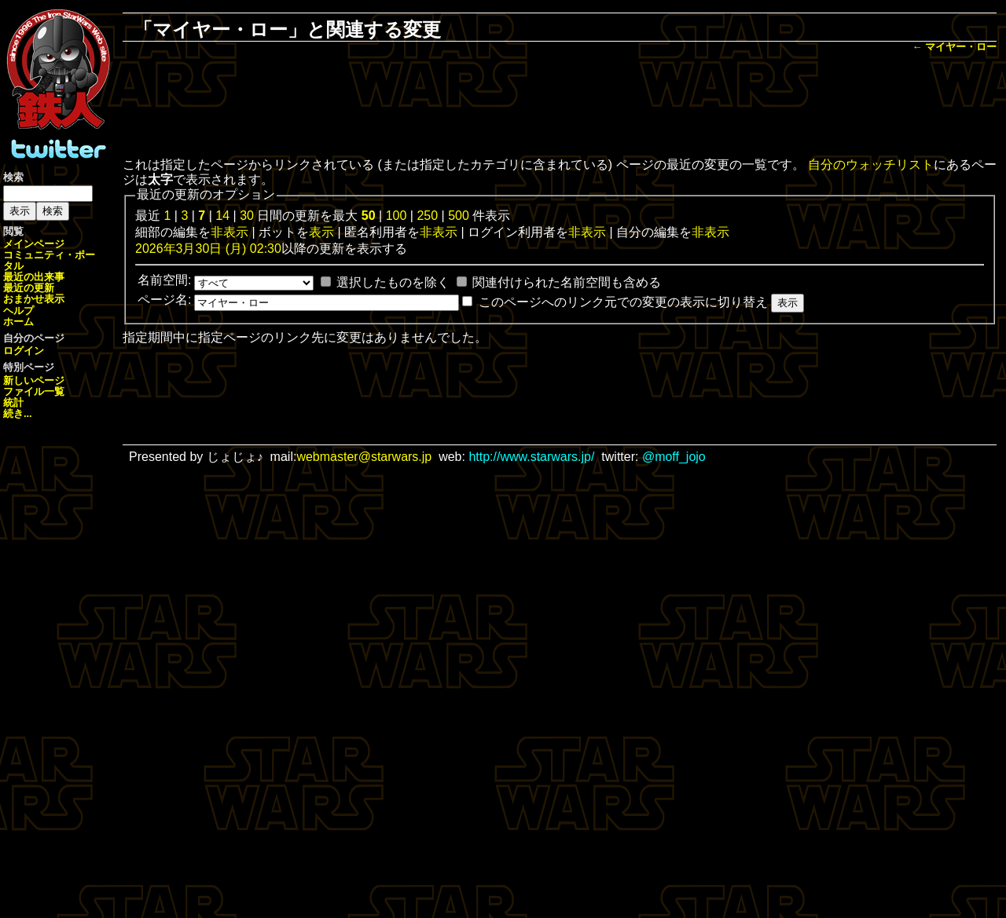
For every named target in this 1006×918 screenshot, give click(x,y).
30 (247, 215)
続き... (17, 413)
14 (222, 215)
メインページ (33, 244)
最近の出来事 (33, 277)
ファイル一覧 (33, 391)
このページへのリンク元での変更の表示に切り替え (623, 302)
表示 (321, 232)
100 (396, 215)
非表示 (229, 232)
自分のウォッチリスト (871, 164)
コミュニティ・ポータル (49, 260)
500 (458, 215)
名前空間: (164, 280)
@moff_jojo (674, 456)
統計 (13, 402)
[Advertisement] (560, 106)
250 (427, 215)
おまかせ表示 (33, 299)
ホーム (18, 321)
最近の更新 (28, 288)
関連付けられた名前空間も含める (566, 282)
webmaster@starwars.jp (363, 456)
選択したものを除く (393, 282)
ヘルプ (18, 310)
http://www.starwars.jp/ (531, 456)
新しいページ (33, 380)
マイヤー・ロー (961, 47)
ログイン (23, 351)
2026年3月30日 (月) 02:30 (208, 248)
